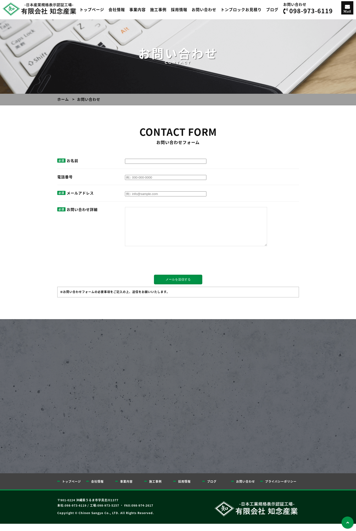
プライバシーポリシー (281, 489)
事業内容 (137, 9)
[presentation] (94, 268)
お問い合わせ (204, 9)
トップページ (92, 9)
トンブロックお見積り (241, 9)
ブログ (272, 9)
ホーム (63, 99)
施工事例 (158, 9)
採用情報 (179, 9)
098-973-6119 (311, 10)
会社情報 (117, 9)
